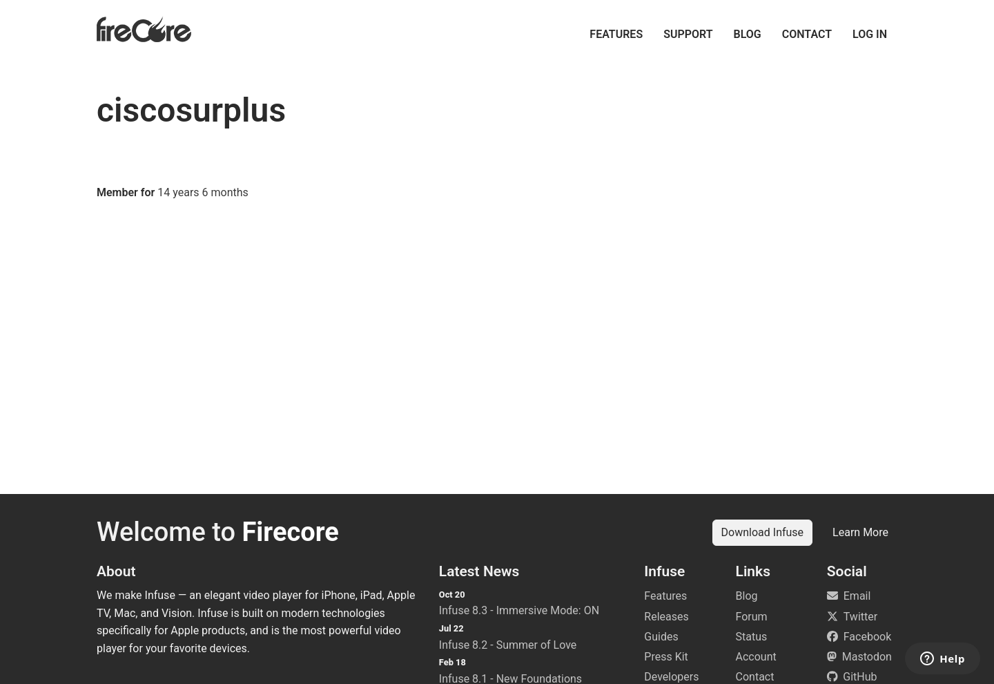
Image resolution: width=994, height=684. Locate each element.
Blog (747, 34)
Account (756, 656)
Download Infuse (762, 532)
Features (616, 34)
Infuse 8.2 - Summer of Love (508, 645)
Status (752, 636)
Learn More (860, 532)
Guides (661, 636)
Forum (752, 616)
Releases (666, 616)
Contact (807, 34)
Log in (869, 34)
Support (687, 34)
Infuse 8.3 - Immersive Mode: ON (519, 610)
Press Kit (666, 656)
